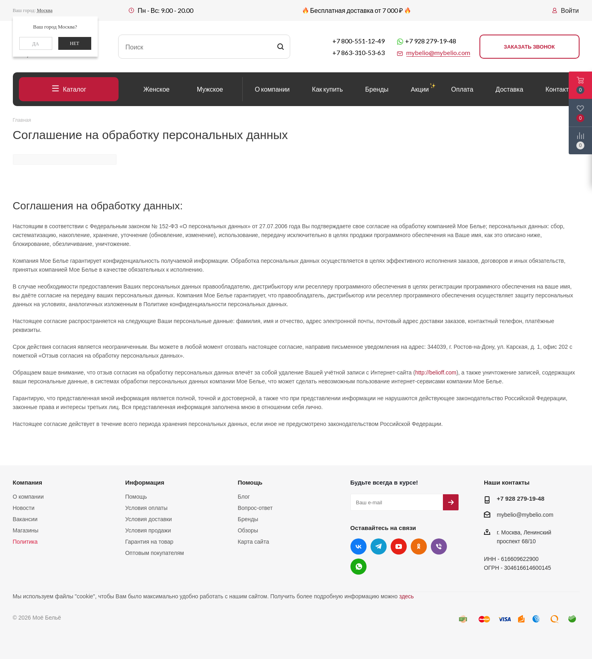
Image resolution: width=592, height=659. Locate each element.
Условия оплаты (146, 508)
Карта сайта (253, 541)
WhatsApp (358, 567)
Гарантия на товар (149, 541)
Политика (25, 541)
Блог (244, 496)
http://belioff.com (435, 372)
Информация (144, 482)
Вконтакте (358, 546)
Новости (24, 508)
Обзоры (248, 530)
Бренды (248, 519)
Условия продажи (148, 530)
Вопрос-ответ (255, 508)
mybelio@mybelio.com (525, 515)
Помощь (136, 496)
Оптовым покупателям (154, 553)
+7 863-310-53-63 (358, 52)
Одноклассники (419, 546)
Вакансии (25, 519)
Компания (28, 482)
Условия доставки (148, 519)
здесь (406, 596)
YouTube (399, 546)
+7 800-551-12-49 (358, 41)
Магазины (26, 530)
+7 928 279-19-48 (430, 41)
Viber (439, 546)
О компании (28, 496)
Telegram (379, 546)
